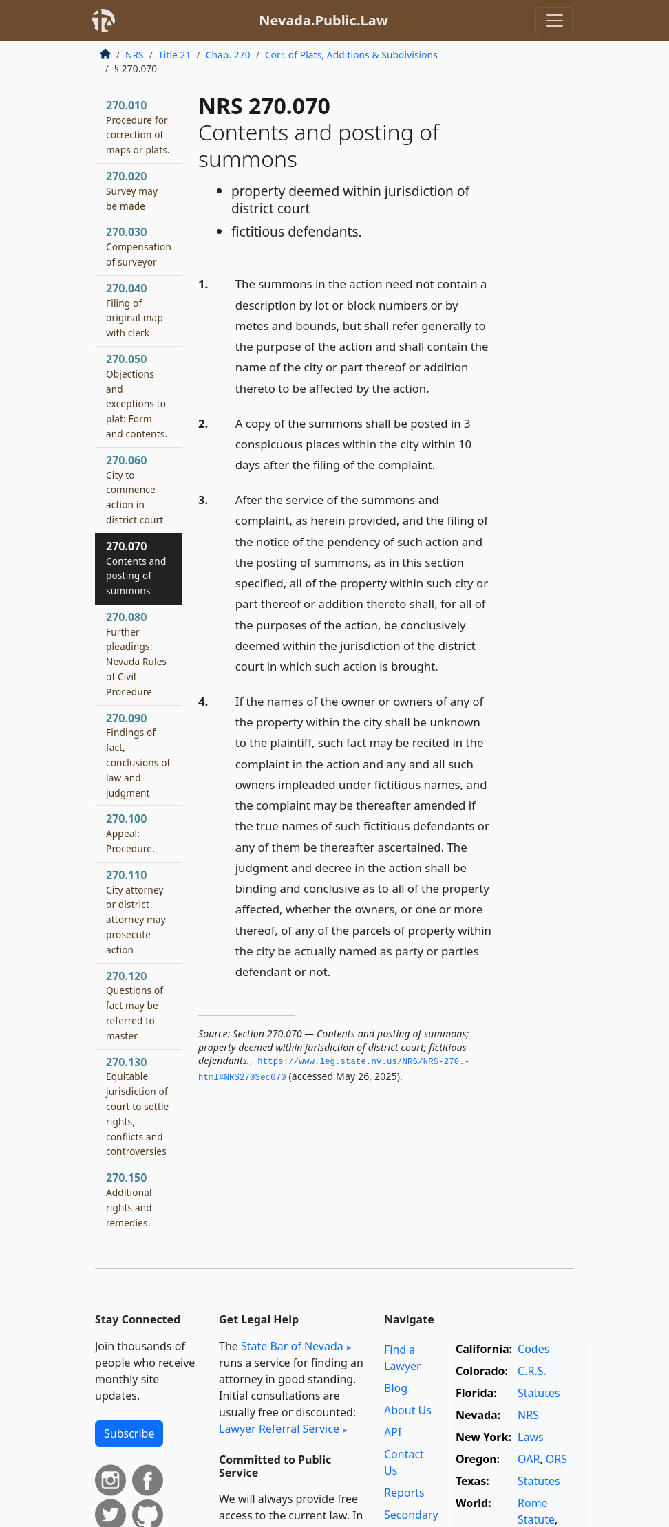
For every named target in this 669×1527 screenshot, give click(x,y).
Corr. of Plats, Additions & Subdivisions (351, 54)
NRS (134, 54)
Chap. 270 (228, 54)
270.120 (134, 1005)
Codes (533, 1348)
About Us (408, 1410)
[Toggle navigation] (554, 20)
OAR (529, 1458)
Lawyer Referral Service (279, 1428)
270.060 (134, 489)
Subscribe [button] (129, 1433)
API (392, 1432)
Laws (531, 1436)
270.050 (136, 395)
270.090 (138, 755)
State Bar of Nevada (292, 1346)
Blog (395, 1388)
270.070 (136, 568)
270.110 (136, 911)
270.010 (138, 127)
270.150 (129, 1199)
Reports (404, 1492)
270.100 (130, 833)
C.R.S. (532, 1370)
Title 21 (174, 54)
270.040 (134, 310)
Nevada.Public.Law (323, 20)
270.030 (138, 246)
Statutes (539, 1392)
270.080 (136, 653)
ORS (556, 1458)
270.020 (132, 191)
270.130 (137, 1106)
